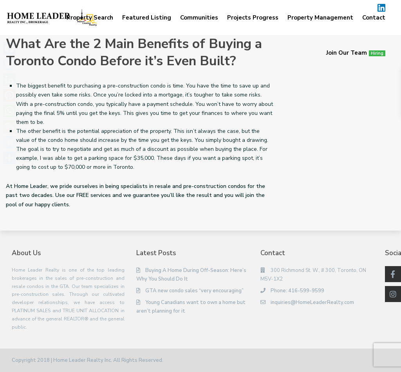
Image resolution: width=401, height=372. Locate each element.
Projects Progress (252, 17)
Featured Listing (146, 17)
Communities (199, 17)
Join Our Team (355, 53)
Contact (373, 17)
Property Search (90, 17)
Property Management (320, 17)
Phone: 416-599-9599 (297, 290)
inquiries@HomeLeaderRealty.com (312, 302)
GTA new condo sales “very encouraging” (194, 290)
